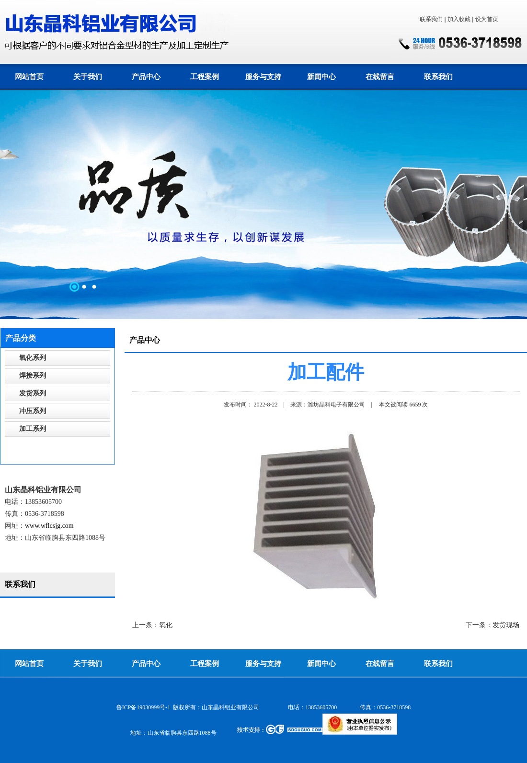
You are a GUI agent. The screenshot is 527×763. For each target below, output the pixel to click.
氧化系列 (32, 357)
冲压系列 (32, 411)
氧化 (165, 625)
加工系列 (32, 428)
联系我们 (431, 19)
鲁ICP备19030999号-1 (143, 707)
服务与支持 (263, 77)
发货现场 (506, 625)
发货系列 (32, 393)
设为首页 (486, 19)
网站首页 (29, 77)
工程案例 (204, 77)
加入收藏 (458, 19)
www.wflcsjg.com (49, 525)
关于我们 (87, 77)
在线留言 (380, 77)
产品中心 (146, 77)
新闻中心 (321, 77)
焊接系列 (32, 375)
